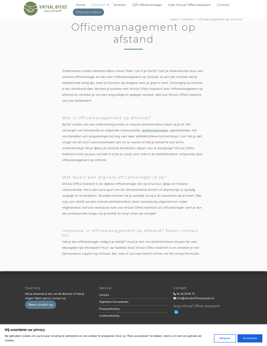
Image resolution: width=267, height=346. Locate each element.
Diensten (188, 20)
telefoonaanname (155, 131)
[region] (133, 335)
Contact (104, 295)
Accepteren (250, 338)
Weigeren (225, 338)
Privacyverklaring (109, 309)
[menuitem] (83, 5)
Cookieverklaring (109, 315)
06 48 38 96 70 (186, 294)
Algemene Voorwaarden (113, 301)
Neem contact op (40, 304)
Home (174, 20)
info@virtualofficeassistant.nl (195, 298)
